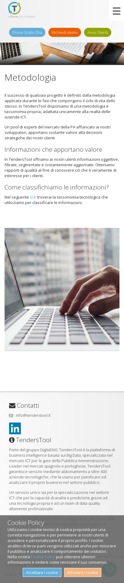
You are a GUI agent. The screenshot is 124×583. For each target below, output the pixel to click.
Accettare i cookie (42, 572)
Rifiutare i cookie (82, 572)
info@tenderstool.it (33, 415)
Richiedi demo (65, 32)
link (33, 197)
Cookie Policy (43, 556)
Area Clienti (97, 32)
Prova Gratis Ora (27, 32)
